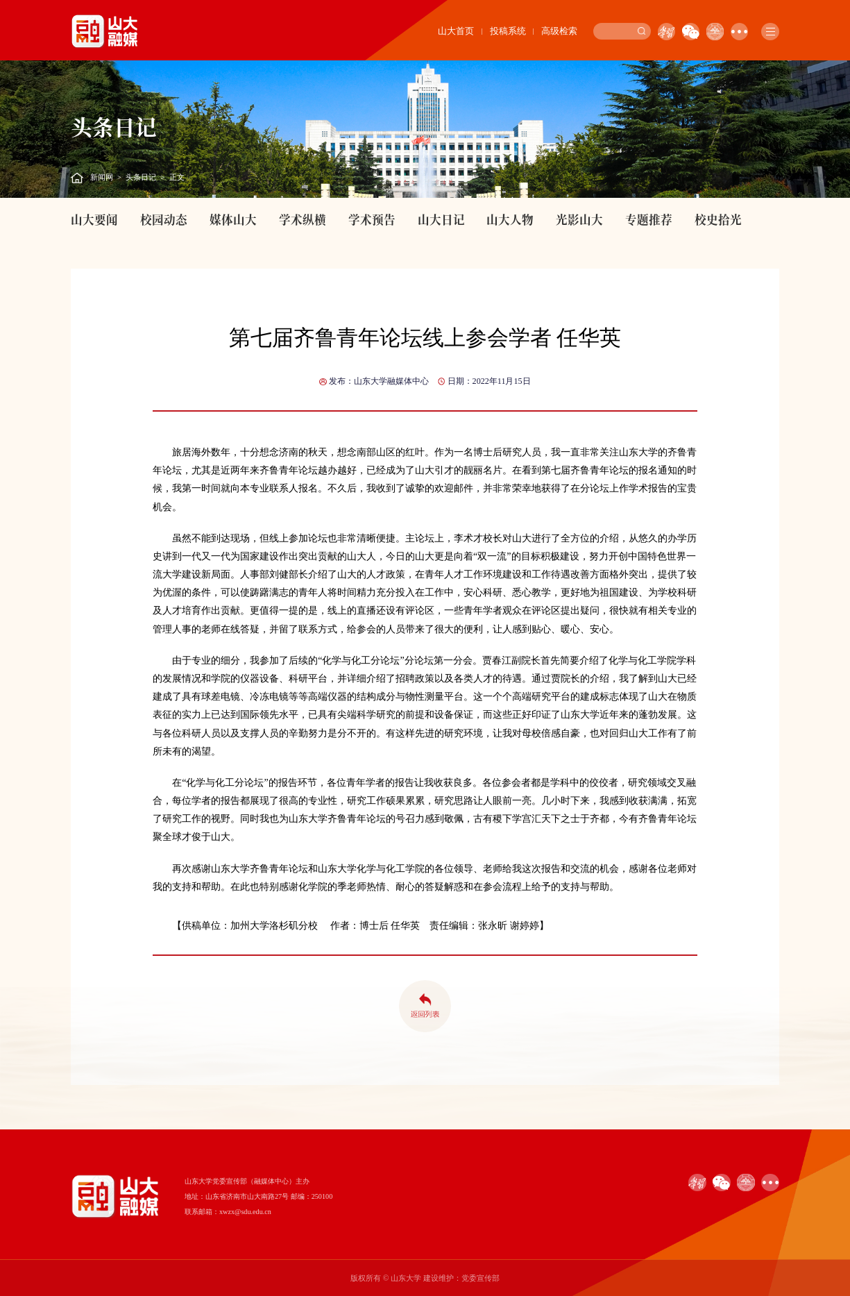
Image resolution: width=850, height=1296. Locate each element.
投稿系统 (508, 31)
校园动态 (163, 219)
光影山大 (579, 219)
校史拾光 (718, 219)
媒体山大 (233, 219)
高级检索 (559, 31)
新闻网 (101, 177)
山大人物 (510, 219)
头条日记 (141, 177)
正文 (177, 177)
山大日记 (441, 219)
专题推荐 (648, 219)
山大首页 (456, 31)
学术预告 (372, 219)
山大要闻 (94, 219)
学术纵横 (302, 219)
